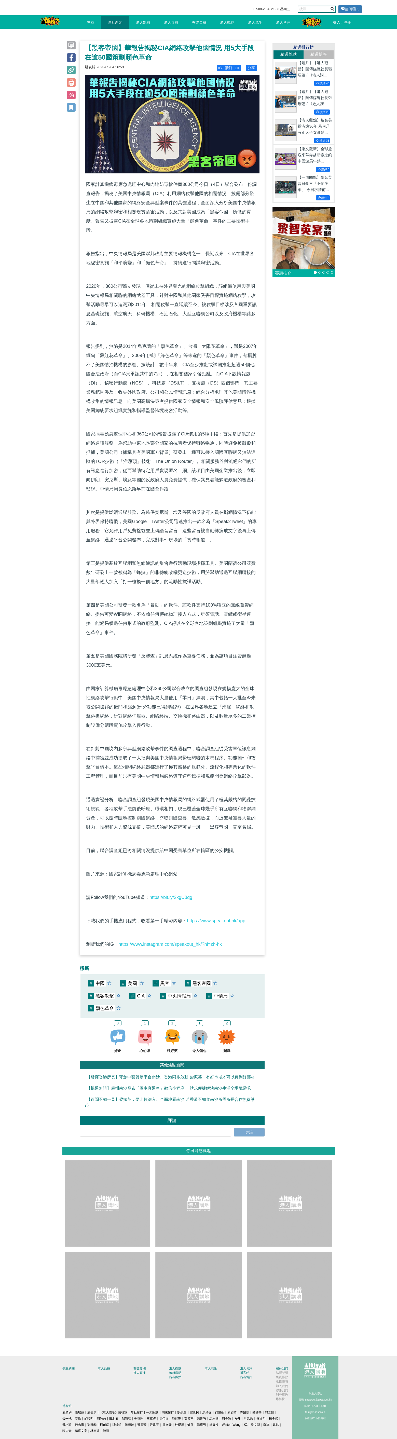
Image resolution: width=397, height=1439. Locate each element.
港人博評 (283, 22)
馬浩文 (207, 1412)
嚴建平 (154, 1425)
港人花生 (255, 22)
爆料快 (280, 1399)
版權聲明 (282, 1381)
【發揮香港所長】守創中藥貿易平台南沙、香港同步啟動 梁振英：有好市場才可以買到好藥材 (171, 1077)
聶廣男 (201, 1425)
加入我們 (282, 1386)
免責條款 (282, 1377)
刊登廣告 (282, 1394)
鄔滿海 (126, 1418)
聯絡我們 (282, 1390)
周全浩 (226, 1418)
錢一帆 (67, 1418)
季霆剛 (138, 1418)
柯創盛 (104, 1425)
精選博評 (318, 54)
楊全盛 (273, 1418)
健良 (190, 1425)
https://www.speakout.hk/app (216, 920)
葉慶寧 (189, 1418)
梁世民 (194, 1412)
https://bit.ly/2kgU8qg (170, 897)
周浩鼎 (101, 1418)
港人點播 (143, 22)
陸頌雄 (129, 1425)
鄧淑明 (261, 1418)
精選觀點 (288, 54)
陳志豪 (67, 1431)
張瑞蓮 (79, 1412)
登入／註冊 (342, 22)
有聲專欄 (199, 22)
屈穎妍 (67, 1412)
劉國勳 (92, 1425)
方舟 (237, 1418)
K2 (246, 1425)
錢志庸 (79, 1425)
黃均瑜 (67, 1425)
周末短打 (168, 1412)
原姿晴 (232, 1412)
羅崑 (266, 1425)
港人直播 (171, 22)
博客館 (244, 1373)
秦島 (78, 1418)
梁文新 (255, 1425)
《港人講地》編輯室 (113, 1412)
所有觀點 (175, 1377)
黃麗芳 (141, 1425)
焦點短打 (137, 1412)
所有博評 (246, 1377)
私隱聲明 (282, 1373)
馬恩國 (213, 1418)
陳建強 (201, 1418)
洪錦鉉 (116, 1425)
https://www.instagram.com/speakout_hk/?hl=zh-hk (170, 944)
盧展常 (213, 1425)
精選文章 (81, 1431)
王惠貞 (151, 1418)
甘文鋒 (167, 1425)
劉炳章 (181, 1412)
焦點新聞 (115, 22)
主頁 (90, 22)
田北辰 (113, 1418)
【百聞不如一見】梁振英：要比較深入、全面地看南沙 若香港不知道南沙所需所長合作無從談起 (170, 1102)
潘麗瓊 (176, 1418)
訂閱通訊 (350, 9)
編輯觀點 (175, 1373)
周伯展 (164, 1418)
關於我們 (282, 1368)
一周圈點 (152, 1412)
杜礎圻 (179, 1425)
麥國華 (257, 1412)
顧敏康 (92, 1412)
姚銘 (276, 1425)
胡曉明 (88, 1418)
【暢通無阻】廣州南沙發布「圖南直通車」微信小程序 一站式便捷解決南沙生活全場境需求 (169, 1088)
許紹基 (244, 1412)
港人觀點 (227, 22)
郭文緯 (269, 1412)
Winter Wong (231, 1425)
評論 (249, 1132)
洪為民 (248, 1418)
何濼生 (219, 1412)
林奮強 (95, 1431)
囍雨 (106, 1431)
